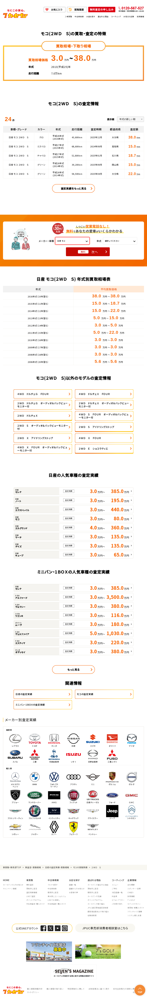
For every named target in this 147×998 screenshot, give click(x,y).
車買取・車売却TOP (12, 867)
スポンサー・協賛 (134, 888)
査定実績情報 (31, 892)
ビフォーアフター (118, 900)
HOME (6, 880)
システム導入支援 (134, 915)
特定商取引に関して (76, 988)
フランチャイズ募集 (134, 911)
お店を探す (90, 16)
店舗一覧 (72, 885)
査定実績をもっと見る (73, 188)
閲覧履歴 (79, 9)
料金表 (114, 896)
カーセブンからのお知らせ (13, 885)
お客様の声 (73, 892)
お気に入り (56, 9)
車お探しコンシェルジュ (57, 896)
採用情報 (140, 16)
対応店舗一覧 (117, 892)
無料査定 (30, 885)
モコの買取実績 (80, 867)
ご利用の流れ (117, 904)
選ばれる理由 (103, 16)
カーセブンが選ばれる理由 (98, 885)
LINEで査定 (30, 896)
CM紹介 (130, 892)
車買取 (69, 16)
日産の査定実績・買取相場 (57, 867)
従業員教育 (92, 915)
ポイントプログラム (33, 900)
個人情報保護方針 (35, 988)
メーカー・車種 (46, 241)
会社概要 (131, 885)
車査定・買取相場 (33, 867)
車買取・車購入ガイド (135, 908)
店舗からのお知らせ (77, 888)
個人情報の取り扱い (55, 988)
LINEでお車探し (54, 900)
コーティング (116, 16)
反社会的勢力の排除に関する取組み (128, 988)
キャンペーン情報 (10, 888)
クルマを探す (53, 885)
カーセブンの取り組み (96, 904)
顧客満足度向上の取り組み (98, 911)
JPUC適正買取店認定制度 (98, 908)
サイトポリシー (33, 992)
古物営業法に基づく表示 (98, 988)
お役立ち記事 (128, 16)
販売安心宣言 (53, 892)
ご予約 (114, 888)
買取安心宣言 (31, 888)
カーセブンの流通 (94, 896)
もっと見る (73, 669)
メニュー (115, 885)
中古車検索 (79, 16)
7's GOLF (131, 900)
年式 (99, 241)
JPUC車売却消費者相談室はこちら (105, 928)
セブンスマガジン (134, 904)
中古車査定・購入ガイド (35, 904)
